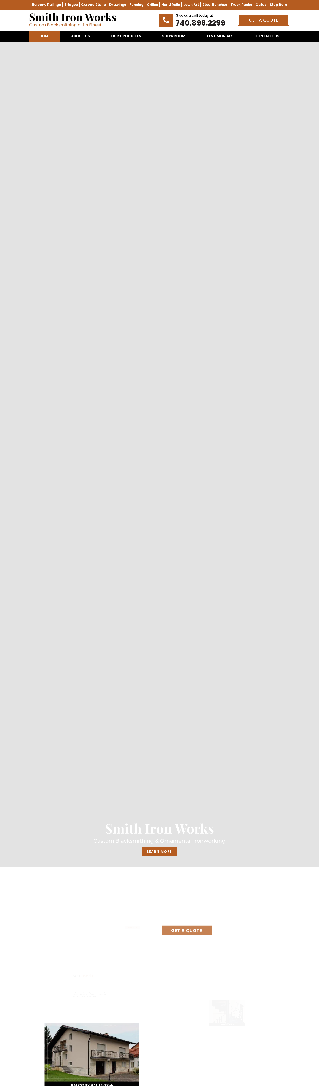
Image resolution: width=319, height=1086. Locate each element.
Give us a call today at (194, 15)
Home (44, 36)
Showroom (174, 36)
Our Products (126, 36)
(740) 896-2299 (139, 912)
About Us (80, 36)
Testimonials (220, 36)
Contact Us (267, 36)
